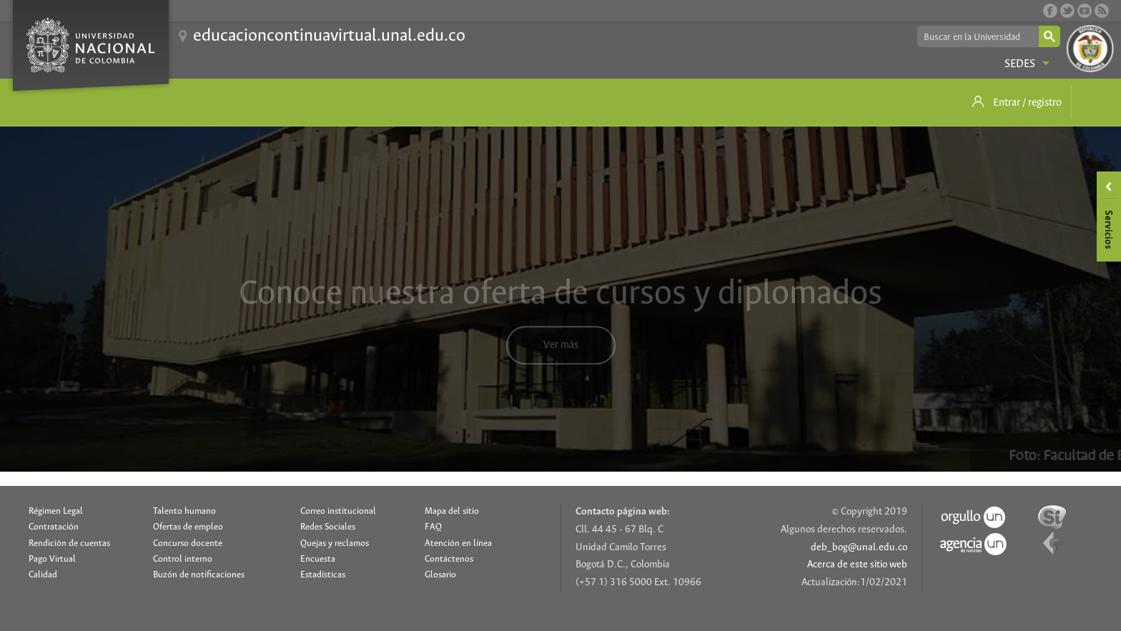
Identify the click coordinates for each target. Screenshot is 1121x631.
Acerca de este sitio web (857, 565)
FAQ (433, 527)
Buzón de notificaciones (199, 575)
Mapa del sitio (452, 511)
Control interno (182, 559)
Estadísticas (322, 575)
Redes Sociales (327, 527)
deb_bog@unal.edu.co (859, 547)
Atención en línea (458, 543)
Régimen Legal (56, 511)
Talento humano (184, 511)
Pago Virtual (52, 559)
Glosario (440, 575)
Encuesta (317, 559)
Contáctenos (449, 559)
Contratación (54, 527)
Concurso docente (187, 543)
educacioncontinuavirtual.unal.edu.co (329, 36)
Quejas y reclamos (334, 543)
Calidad (43, 575)
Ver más (560, 353)
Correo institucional (338, 511)
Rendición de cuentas (69, 543)
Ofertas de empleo (188, 527)
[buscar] (977, 37)
